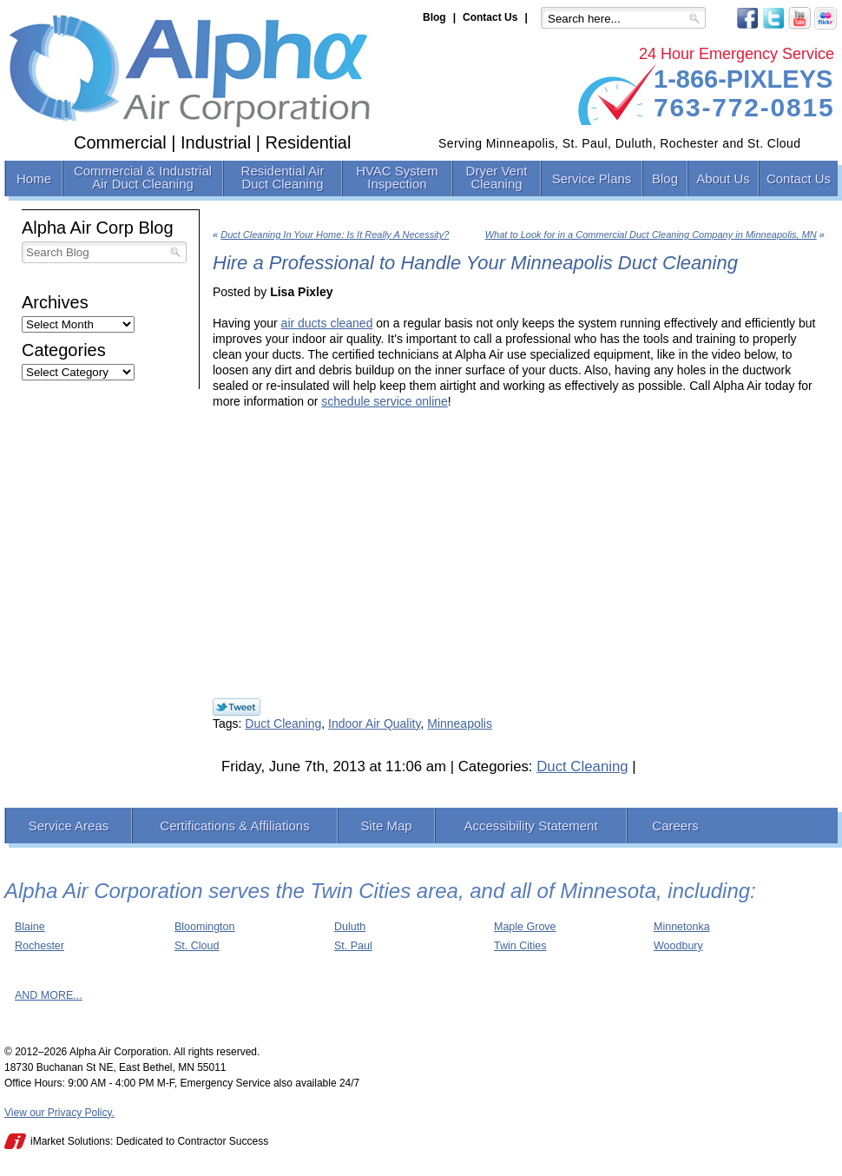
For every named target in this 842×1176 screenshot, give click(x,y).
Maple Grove (525, 927)
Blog (434, 17)
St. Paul (353, 946)
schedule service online (384, 401)
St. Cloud (196, 946)
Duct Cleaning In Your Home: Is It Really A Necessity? (334, 234)
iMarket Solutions (70, 1141)
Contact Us (490, 17)
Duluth (349, 927)
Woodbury (678, 946)
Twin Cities (520, 946)
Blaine (30, 927)
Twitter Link (236, 707)
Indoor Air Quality (374, 723)
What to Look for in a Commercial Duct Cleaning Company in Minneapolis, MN (651, 234)
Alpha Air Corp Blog (98, 227)
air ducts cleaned (327, 323)
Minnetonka (682, 927)
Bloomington (204, 927)
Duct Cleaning (283, 723)
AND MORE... (48, 995)
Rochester (39, 946)
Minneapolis (459, 723)
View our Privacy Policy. (59, 1113)
